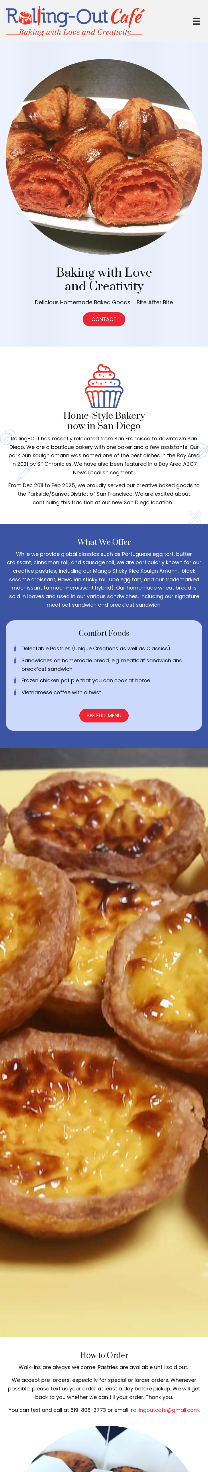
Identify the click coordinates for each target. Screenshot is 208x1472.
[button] (104, 319)
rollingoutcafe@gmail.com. (165, 1410)
